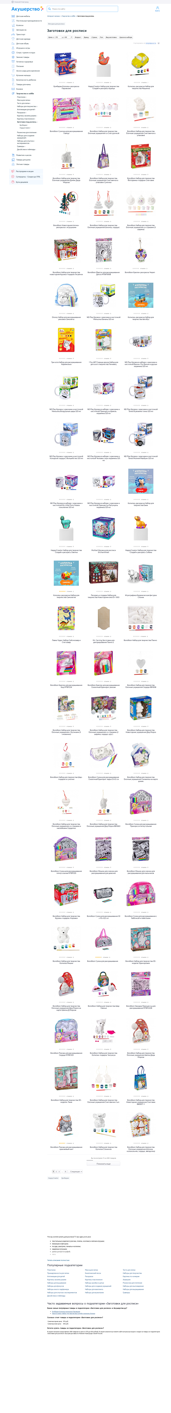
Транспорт (18, 34)
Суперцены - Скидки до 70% (25, 176)
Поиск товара (49, 9)
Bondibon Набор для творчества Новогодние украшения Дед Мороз (141, 731)
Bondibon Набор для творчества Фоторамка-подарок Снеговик (141, 179)
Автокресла (18, 30)
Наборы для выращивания (133, 1289)
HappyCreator (25, 128)
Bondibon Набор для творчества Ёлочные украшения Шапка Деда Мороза (141, 1055)
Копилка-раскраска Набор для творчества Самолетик (66, 596)
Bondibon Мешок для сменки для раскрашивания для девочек (104, 872)
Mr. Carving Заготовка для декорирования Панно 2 (103, 641)
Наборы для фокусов (55, 1286)
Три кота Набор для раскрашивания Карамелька (66, 363)
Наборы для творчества (27, 106)
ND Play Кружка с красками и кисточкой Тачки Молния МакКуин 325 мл (141, 457)
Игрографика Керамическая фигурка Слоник (141, 596)
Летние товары (20, 164)
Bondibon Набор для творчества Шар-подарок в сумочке (66, 778)
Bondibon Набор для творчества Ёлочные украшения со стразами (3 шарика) (141, 227)
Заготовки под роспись (27, 122)
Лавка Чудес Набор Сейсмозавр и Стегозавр (66, 641)
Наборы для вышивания (56, 1283)
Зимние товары (20, 57)
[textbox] (82, 9)
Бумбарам (24, 125)
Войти (157, 9)
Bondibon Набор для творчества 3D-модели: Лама (66, 1101)
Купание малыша (21, 75)
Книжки (17, 89)
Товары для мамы (21, 84)
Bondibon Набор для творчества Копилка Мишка (66, 962)
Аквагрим (126, 1280)
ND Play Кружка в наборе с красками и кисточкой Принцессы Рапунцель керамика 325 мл (103, 505)
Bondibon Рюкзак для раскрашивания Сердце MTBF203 (66, 1054)
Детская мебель (20, 16)
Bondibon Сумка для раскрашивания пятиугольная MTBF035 (66, 872)
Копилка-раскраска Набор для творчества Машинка (141, 87)
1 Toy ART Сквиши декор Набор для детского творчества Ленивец (103, 363)
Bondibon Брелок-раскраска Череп (140, 272)
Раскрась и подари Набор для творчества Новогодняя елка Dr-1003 (103, 596)
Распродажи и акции (22, 171)
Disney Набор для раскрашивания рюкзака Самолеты (66, 318)
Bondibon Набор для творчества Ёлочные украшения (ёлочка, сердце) (103, 226)
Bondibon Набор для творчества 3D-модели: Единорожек (140, 962)
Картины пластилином (26, 119)
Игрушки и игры (20, 48)
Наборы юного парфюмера (58, 1289)
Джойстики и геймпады (26, 149)
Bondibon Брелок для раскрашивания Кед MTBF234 (66, 686)
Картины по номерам (131, 1276)
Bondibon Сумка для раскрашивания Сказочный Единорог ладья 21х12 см (103, 778)
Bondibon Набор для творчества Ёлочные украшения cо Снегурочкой (103, 132)
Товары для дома (20, 160)
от (53, 37)
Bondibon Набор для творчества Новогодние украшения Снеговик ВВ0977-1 (140, 1102)
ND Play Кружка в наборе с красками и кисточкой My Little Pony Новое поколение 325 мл (66, 505)
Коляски (17, 25)
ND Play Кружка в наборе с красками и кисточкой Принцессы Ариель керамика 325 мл (103, 411)
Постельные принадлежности (26, 21)
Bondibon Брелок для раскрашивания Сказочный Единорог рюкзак (104, 686)
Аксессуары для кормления (25, 71)
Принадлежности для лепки (58, 1273)
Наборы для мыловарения (133, 1286)
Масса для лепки (24, 100)
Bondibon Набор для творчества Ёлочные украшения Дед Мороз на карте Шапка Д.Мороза (66, 1008)
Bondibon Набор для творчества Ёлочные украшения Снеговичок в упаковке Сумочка (103, 180)
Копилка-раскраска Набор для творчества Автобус (141, 318)
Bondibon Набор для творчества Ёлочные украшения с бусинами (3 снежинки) (66, 732)
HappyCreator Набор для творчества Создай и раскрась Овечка (66, 551)
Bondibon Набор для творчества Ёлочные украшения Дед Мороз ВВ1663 (103, 825)
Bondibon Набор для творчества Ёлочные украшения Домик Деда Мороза (66, 180)
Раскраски (21, 113)
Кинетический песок (93, 1273)
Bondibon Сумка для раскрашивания (102, 961)
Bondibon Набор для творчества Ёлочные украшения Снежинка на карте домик (141, 779)
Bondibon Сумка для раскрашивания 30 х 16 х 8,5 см (103, 917)
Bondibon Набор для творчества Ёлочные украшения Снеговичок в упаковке (140, 133)
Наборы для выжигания (94, 1293)
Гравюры (21, 146)
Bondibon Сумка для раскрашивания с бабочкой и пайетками (141, 917)
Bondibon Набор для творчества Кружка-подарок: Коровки (66, 917)
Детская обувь (20, 43)
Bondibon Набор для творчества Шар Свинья (103, 1007)
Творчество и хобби (22, 93)
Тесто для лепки (24, 103)
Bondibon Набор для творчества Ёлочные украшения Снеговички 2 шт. (104, 1101)
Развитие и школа (21, 155)
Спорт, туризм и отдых (23, 52)
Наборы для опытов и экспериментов (62, 1293)
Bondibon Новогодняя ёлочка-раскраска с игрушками (66, 226)
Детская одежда (20, 39)
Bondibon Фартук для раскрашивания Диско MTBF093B (104, 273)
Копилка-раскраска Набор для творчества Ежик (141, 504)
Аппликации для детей (26, 109)
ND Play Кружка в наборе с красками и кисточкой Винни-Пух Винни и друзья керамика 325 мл (141, 364)
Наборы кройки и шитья (94, 1283)
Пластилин (21, 97)
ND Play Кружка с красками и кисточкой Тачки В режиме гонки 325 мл (141, 410)
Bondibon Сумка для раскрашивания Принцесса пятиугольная (140, 825)
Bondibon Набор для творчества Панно (140, 640)
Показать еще (104, 1163)
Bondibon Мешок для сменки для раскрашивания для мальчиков (141, 872)
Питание (17, 66)
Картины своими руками (27, 116)
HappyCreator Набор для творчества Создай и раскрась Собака (140, 551)
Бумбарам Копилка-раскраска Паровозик (66, 87)
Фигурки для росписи (56, 24)
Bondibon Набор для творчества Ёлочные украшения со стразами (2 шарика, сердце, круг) (103, 732)
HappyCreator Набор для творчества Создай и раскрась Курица (103, 87)
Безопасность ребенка (23, 80)
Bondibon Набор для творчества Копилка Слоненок (103, 1148)
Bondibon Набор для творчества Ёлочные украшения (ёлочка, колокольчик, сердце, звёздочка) (141, 1149)
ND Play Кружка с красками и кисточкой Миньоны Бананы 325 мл (103, 318)
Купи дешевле (19, 182)
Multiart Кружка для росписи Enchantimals (103, 551)
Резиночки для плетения (27, 132)
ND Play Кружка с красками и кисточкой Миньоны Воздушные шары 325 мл (66, 410)
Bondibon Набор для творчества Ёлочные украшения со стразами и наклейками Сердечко (66, 826)
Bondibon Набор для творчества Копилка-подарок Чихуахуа (103, 1054)
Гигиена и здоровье (22, 62)
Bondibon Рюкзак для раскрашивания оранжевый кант (66, 1148)
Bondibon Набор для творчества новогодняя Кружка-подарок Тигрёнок (66, 273)
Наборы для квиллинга (94, 1289)
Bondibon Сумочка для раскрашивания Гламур (66, 132)
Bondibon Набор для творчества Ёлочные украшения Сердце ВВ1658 (141, 686)
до (62, 37)
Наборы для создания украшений (98, 1286)
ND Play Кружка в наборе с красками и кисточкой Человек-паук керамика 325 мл (103, 458)
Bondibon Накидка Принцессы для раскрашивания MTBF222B (140, 1007)
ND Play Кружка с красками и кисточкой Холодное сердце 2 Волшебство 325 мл (66, 457)
